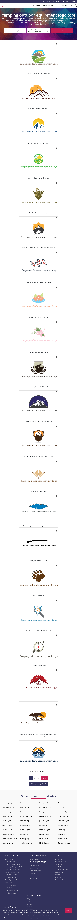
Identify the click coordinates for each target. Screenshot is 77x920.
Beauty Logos (6, 820)
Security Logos (63, 825)
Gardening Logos (26, 843)
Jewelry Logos (44, 820)
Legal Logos (43, 825)
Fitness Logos (25, 829)
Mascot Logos (44, 834)
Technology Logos (64, 843)
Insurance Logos (45, 816)
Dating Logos (24, 807)
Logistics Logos (44, 829)
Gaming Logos (25, 838)
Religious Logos (63, 820)
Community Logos (8, 834)
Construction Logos (27, 802)
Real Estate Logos (64, 816)
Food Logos (24, 834)
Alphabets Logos (7, 811)
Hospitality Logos (45, 807)
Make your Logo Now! (38, 783)
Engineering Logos (26, 816)
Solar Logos (62, 829)
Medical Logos (44, 843)
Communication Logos (9, 838)
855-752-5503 (57, 1)
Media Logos (43, 838)
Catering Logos (7, 825)
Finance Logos (25, 825)
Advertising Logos (8, 802)
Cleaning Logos (7, 829)
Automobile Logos (8, 816)
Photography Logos (65, 811)
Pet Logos (61, 807)
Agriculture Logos (8, 807)
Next (44, 778)
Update (61, 31)
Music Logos (62, 802)
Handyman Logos (45, 802)
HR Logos (42, 811)
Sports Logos (62, 838)
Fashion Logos (25, 820)
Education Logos (26, 811)
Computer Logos (7, 843)
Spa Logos (61, 834)
